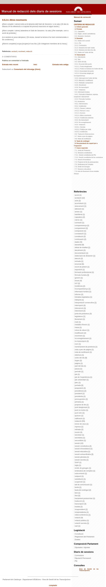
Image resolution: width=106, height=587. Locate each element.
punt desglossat (81, 407)
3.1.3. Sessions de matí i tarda (85, 48)
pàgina (78, 363)
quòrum (78, 416)
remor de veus (80, 424)
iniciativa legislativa (82, 297)
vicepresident (80, 509)
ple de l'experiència (82, 377)
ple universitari (80, 380)
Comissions (79, 555)
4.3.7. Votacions (80, 90)
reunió (77, 432)
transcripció (79, 504)
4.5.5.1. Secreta (80, 127)
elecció (78, 258)
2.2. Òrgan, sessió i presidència (85, 33)
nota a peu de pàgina (83, 350)
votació (78, 518)
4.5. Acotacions (80, 101)
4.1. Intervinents (80, 57)
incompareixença (81, 289)
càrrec (77, 220)
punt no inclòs (80, 410)
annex (77, 212)
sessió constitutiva (82, 446)
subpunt (78, 476)
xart (76, 526)
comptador (53, 585)
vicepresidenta (80, 512)
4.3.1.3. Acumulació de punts (84, 71)
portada (78, 385)
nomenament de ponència (85, 347)
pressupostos (80, 399)
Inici (35, 64)
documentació (80, 253)
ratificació (79, 418)
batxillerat (79, 214)
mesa (77, 327)
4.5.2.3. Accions (80, 113)
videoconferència (81, 515)
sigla (77, 465)
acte (77, 201)
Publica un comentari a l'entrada (15, 61)
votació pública (81, 520)
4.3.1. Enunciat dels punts (83, 64)
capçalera (79, 217)
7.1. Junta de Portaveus (82, 150)
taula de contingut (82, 490)
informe (78, 294)
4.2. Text (77, 59)
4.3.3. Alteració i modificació (84, 80)
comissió (78, 223)
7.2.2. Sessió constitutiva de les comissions (89, 157)
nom (77, 344)
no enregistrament (82, 338)
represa (78, 427)
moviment (21, 51)
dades (77, 242)
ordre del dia (80, 358)
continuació (79, 239)
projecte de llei (80, 405)
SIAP (77, 462)
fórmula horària (81, 275)
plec (76, 383)
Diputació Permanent (83, 558)
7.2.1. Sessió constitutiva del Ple (85, 155)
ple (76, 374)
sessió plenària (81, 457)
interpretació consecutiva (84, 303)
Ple (76, 561)
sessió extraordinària (83, 454)
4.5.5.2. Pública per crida (83, 129)
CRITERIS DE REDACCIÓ (84, 24)
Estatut (77, 539)
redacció (29, 51)
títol (76, 496)
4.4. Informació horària (82, 92)
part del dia (79, 366)
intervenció (79, 308)
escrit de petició (81, 267)
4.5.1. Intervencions (81, 103)
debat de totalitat (81, 247)
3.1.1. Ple (78, 43)
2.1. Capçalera (79, 31)
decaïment (79, 250)
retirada (78, 429)
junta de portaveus (82, 314)
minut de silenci (81, 330)
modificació (79, 333)
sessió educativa (81, 451)
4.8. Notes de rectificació (83, 138)
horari (77, 281)
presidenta (79, 396)
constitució (79, 236)
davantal (78, 245)
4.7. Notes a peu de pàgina (83, 136)
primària (78, 402)
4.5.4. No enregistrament (83, 122)
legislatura (79, 316)
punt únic (78, 413)
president (78, 394)
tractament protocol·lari (84, 498)
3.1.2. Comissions (80, 45)
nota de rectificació (82, 352)
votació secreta (81, 523)
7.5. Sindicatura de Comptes (84, 164)
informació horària (82, 292)
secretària (79, 438)
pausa (77, 369)
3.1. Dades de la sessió (82, 40)
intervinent (79, 311)
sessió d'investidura (82, 449)
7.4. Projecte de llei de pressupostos (86, 162)
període (78, 372)
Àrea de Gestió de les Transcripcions (89, 569)
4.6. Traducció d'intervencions (84, 134)
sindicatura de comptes (84, 471)
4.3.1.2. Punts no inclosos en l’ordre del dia (89, 68)
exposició (79, 270)
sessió (77, 443)
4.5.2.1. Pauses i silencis (83, 108)
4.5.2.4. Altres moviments (14, 20)
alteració (78, 209)
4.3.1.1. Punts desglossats (83, 66)
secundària (79, 440)
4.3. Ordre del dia (80, 61)
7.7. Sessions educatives (83, 169)
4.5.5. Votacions (80, 124)
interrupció (79, 305)
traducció (78, 501)
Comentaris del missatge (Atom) (27, 69)
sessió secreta (80, 460)
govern (78, 278)
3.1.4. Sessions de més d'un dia (85, 50)
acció (77, 195)
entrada (78, 261)
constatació (79, 234)
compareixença (81, 225)
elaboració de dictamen (84, 256)
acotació (14, 51)
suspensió (79, 482)
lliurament (79, 319)
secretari (78, 435)
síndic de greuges (82, 468)
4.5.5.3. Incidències (81, 131)
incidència (79, 286)
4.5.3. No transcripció (82, 120)
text (76, 493)
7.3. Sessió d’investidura (83, 159)
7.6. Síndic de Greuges (82, 166)
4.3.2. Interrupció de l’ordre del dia (86, 78)
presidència (79, 391)
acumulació (79, 203)
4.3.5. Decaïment (80, 85)
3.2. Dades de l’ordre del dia (84, 52)
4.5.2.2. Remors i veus (82, 110)
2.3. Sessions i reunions (82, 36)
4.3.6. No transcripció (82, 87)
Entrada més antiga (60, 64)
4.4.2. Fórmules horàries (83, 99)
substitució (79, 479)
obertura (78, 355)
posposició (79, 388)
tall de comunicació (82, 485)
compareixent (80, 228)
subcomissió (80, 473)
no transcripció (81, 341)
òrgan (77, 361)
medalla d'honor (81, 325)
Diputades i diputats (82, 547)
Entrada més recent (10, 64)
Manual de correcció (82, 17)
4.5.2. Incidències (80, 106)
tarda (77, 487)
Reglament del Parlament (84, 537)
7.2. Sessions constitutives (83, 153)
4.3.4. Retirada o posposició (84, 83)
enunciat (78, 264)
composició (79, 231)
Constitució (79, 534)
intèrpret (78, 300)
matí (77, 322)
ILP (76, 283)
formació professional (83, 272)
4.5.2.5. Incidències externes (84, 118)
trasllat (77, 507)
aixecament (79, 206)
